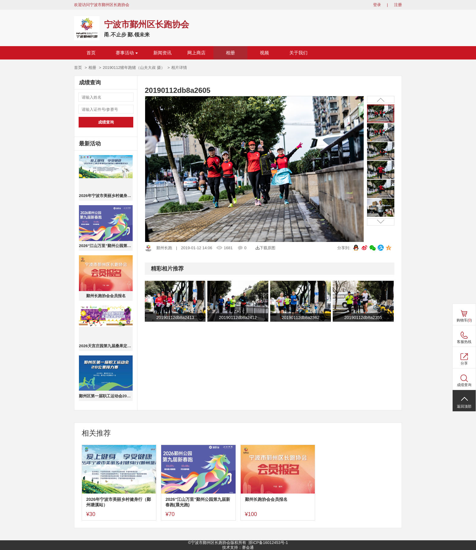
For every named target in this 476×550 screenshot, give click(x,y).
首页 (91, 52)
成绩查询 (106, 122)
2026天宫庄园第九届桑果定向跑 (106, 346)
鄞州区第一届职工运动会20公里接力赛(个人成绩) (106, 396)
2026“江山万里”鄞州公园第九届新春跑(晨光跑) (106, 245)
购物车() (464, 320)
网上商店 (196, 52)
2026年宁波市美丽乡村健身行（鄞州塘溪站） (106, 195)
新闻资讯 (162, 52)
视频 (264, 52)
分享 (464, 363)
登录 (377, 4)
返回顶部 (464, 406)
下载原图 (265, 248)
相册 (230, 52)
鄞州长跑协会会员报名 (106, 296)
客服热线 (464, 342)
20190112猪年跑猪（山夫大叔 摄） (134, 67)
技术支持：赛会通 (238, 547)
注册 (398, 4)
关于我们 (298, 52)
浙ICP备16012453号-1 (268, 542)
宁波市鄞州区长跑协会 (146, 24)
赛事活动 (127, 52)
